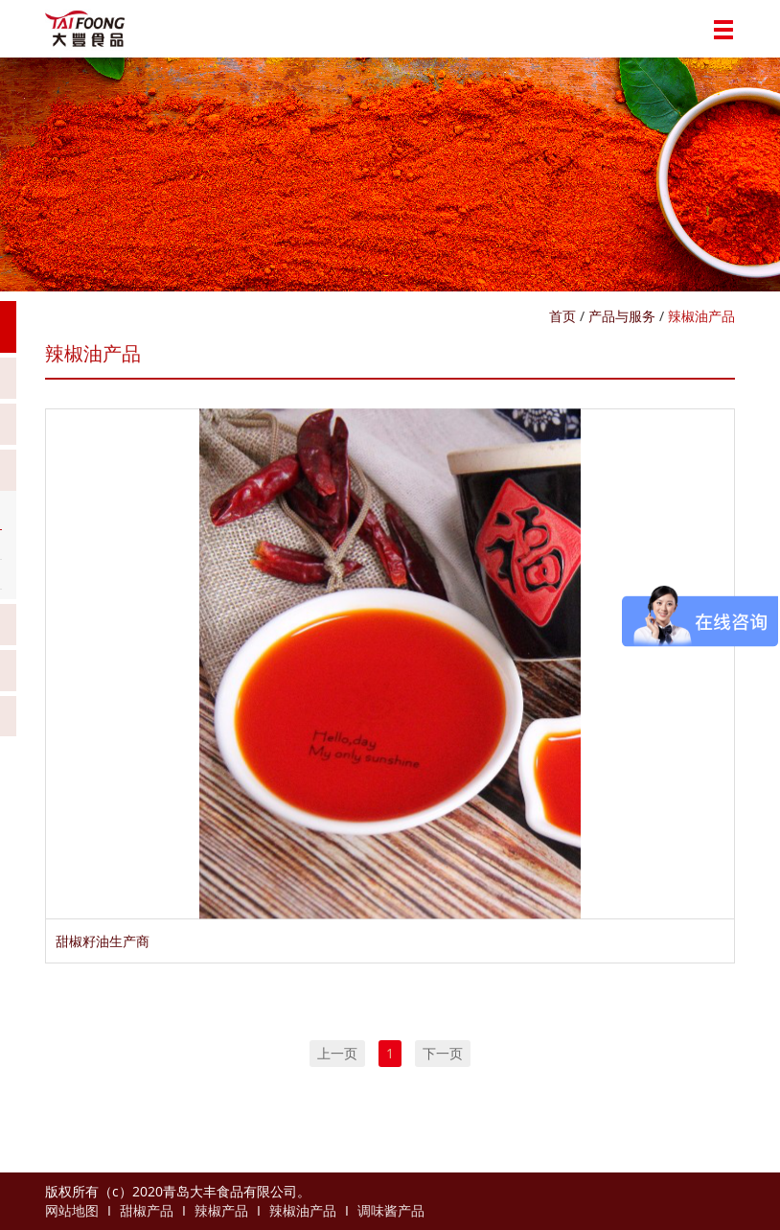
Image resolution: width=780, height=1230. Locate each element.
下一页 (443, 1053)
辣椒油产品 (701, 316)
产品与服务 (621, 316)
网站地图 (72, 1210)
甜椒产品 (146, 1210)
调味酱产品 (390, 1210)
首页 (562, 316)
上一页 (337, 1053)
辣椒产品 (221, 1210)
